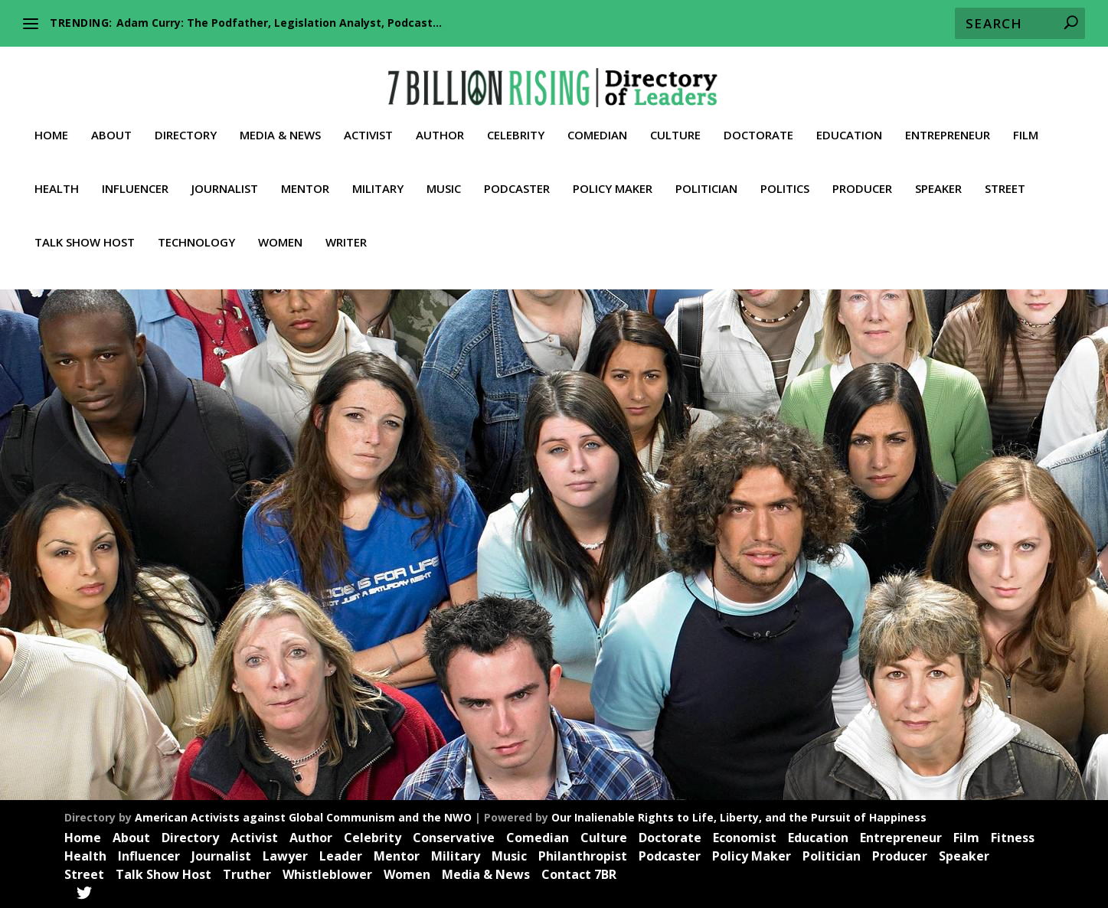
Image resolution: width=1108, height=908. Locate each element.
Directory (186, 123)
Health (56, 177)
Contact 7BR (578, 873)
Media (309, 609)
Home (51, 123)
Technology (196, 230)
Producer (862, 177)
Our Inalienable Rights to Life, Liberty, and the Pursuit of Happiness (739, 817)
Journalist (224, 177)
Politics (784, 177)
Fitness (1012, 836)
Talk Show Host (84, 230)
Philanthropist (582, 855)
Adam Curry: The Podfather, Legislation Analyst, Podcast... (279, 22)
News (339, 609)
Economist (744, 836)
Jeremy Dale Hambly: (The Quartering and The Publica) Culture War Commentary (201, 569)
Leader (275, 609)
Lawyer (285, 855)
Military (378, 177)
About (111, 123)
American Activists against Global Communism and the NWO (303, 817)
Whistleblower (327, 873)
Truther (246, 625)
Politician (706, 177)
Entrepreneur (947, 123)
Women (280, 230)
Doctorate (758, 123)
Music (444, 177)
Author (440, 123)
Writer (346, 230)
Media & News (280, 123)
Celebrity (515, 123)
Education (849, 123)
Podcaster (517, 177)
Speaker (938, 177)
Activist (368, 123)
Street (1005, 177)
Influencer (135, 177)
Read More (105, 720)
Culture (675, 123)
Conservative (454, 836)
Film (1025, 123)
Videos (281, 625)
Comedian (597, 123)
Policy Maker (612, 177)
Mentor (305, 177)
